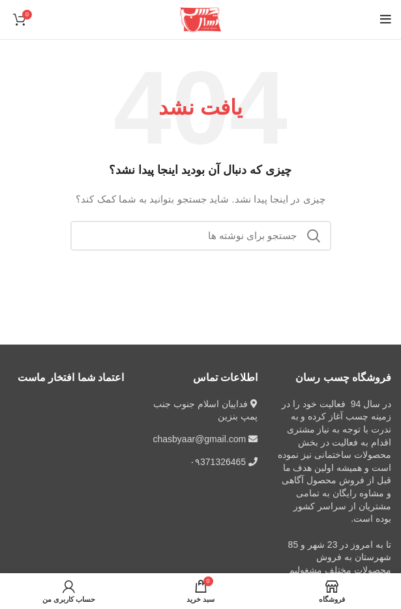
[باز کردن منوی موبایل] (386, 20)
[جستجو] (200, 236)
